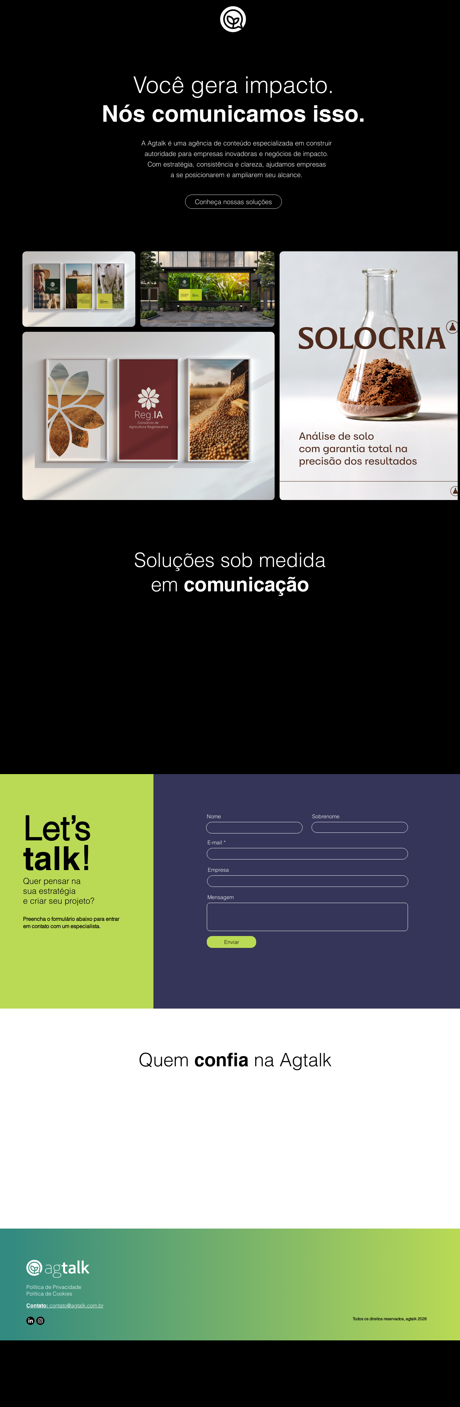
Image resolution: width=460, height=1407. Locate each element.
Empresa (218, 869)
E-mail (214, 842)
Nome (214, 816)
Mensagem (220, 897)
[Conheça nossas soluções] (233, 202)
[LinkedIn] (30, 1321)
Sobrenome (325, 816)
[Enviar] (231, 942)
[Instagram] (40, 1321)
